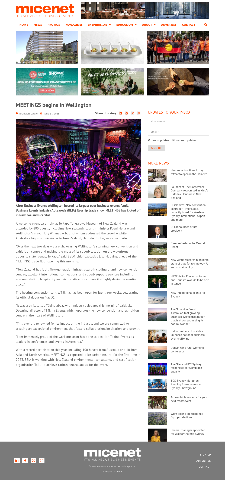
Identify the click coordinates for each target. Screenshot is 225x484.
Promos (54, 25)
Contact (188, 25)
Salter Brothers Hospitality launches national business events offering (188, 339)
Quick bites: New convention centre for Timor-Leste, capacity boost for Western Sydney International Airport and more (188, 217)
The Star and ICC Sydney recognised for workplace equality (186, 372)
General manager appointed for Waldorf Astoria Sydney (188, 436)
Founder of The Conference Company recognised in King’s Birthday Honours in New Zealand (189, 197)
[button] (205, 24)
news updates (160, 145)
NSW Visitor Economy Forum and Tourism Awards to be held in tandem (190, 284)
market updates (185, 145)
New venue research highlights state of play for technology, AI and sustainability (189, 268)
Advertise (168, 25)
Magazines (74, 25)
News (38, 25)
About (149, 24)
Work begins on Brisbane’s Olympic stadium (187, 420)
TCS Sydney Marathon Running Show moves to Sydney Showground (186, 388)
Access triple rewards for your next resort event (189, 403)
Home (23, 25)
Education (126, 24)
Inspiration (99, 24)
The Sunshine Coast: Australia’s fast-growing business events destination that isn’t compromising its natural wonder (188, 321)
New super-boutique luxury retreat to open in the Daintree (189, 176)
